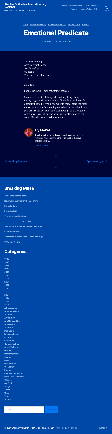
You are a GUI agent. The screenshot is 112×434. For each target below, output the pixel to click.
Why (6, 396)
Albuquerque (10, 308)
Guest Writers (11, 347)
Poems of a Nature (13, 373)
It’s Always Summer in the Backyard (21, 201)
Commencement (12, 231)
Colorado (8, 337)
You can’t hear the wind (15, 196)
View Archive (41, 145)
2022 (6, 285)
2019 (25, 24)
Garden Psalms (11, 344)
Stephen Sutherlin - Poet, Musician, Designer (25, 5)
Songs (7, 386)
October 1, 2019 (64, 41)
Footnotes (9, 341)
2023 (6, 288)
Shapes (7, 380)
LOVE (6, 360)
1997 (6, 265)
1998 (6, 269)
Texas (7, 390)
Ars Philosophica (57, 24)
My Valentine (10, 206)
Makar (49, 41)
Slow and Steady (12, 242)
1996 (6, 262)
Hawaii (7, 350)
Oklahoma (9, 367)
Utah (6, 393)
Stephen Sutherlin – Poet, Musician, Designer (33, 428)
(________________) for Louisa (17, 221)
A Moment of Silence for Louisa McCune (23, 226)
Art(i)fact (8, 327)
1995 (6, 259)
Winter (7, 399)
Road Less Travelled (14, 376)
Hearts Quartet (11, 354)
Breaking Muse (11, 334)
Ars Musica (9, 318)
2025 (6, 301)
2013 (6, 272)
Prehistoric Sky (11, 211)
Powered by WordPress (66, 428)
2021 (6, 282)
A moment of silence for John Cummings (23, 237)
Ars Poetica (91, 6)
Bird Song (9, 331)
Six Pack (8, 383)
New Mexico (10, 363)
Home (64, 6)
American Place (75, 6)
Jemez (7, 357)
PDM (96, 9)
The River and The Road (15, 216)
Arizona (8, 314)
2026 (6, 305)
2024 (6, 295)
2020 (7, 278)
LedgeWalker (87, 9)
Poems (74, 9)
